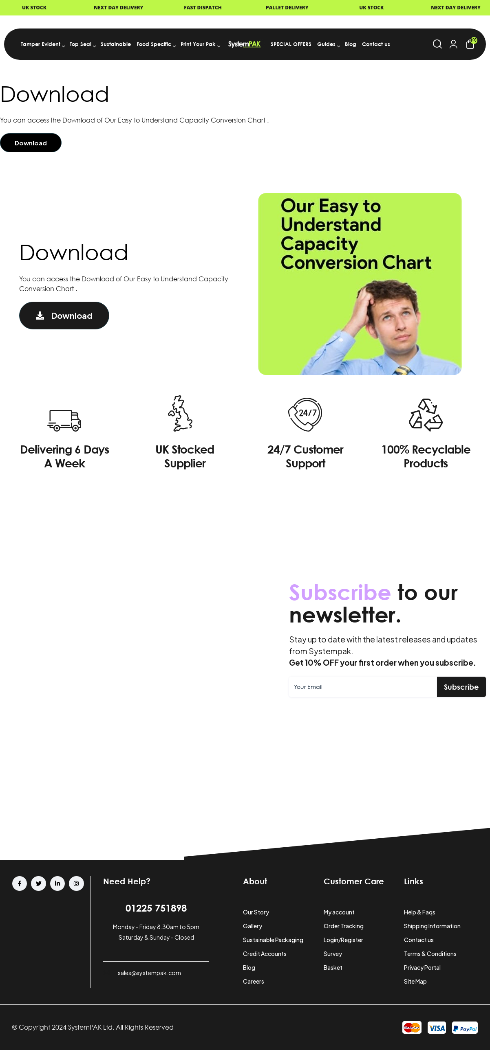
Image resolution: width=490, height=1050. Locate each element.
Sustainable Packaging (273, 939)
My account (339, 912)
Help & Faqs (419, 912)
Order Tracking (344, 925)
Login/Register (343, 939)
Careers (253, 981)
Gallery (252, 925)
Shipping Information (432, 925)
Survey (333, 953)
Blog (249, 967)
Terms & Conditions (430, 953)
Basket (333, 967)
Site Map (415, 981)
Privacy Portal (422, 967)
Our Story (256, 912)
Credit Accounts (265, 953)
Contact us (419, 939)
